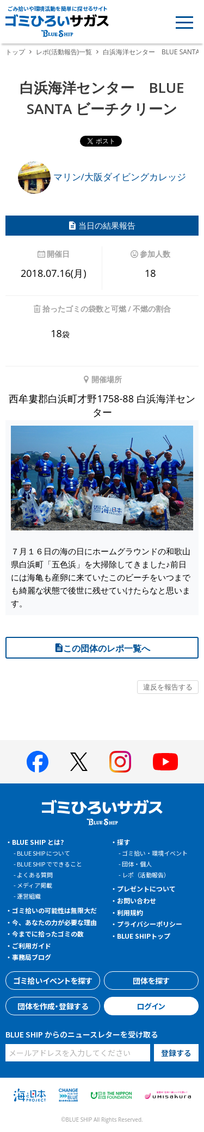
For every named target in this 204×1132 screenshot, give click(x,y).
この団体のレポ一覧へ (102, 648)
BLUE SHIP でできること (49, 863)
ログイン (151, 1006)
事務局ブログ (31, 957)
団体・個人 (137, 863)
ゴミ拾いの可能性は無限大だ (54, 910)
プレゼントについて (146, 888)
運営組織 (29, 895)
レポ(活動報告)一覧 (64, 51)
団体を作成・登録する (52, 1006)
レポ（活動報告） (146, 874)
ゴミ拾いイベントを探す (52, 980)
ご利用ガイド (31, 945)
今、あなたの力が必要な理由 (54, 922)
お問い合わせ (136, 900)
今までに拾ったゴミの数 (48, 933)
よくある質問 (35, 874)
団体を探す (151, 980)
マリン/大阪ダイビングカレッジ (102, 176)
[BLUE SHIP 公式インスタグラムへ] (120, 762)
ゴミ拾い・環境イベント (155, 853)
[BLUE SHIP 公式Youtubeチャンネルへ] (165, 761)
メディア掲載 (34, 885)
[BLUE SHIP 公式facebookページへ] (37, 762)
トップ (15, 51)
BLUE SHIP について (43, 853)
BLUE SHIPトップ (143, 935)
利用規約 (130, 912)
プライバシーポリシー (149, 923)
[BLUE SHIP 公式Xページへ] (79, 761)
